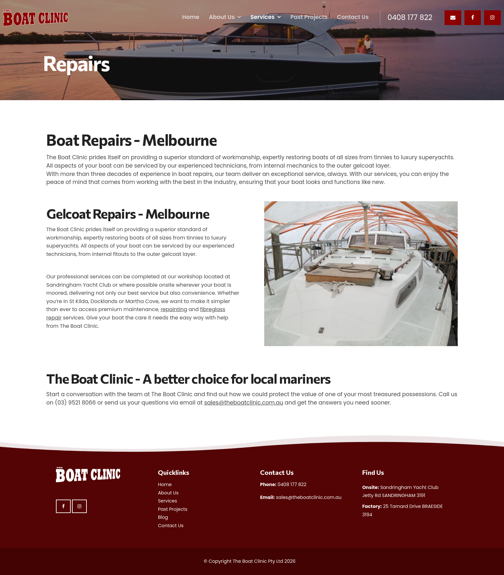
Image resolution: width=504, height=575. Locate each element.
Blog (163, 517)
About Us (222, 17)
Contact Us (353, 17)
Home (190, 17)
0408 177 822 (409, 17)
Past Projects (308, 17)
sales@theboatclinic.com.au (243, 402)
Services (262, 17)
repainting (174, 309)
